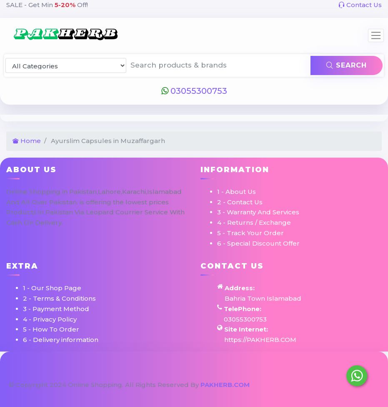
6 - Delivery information (60, 340)
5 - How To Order (51, 329)
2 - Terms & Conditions (59, 298)
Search (346, 65)
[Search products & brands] (218, 65)
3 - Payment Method (56, 309)
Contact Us (360, 5)
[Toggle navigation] (376, 35)
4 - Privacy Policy (50, 319)
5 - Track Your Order (250, 233)
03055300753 (194, 91)
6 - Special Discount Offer (258, 243)
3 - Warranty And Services (258, 212)
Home (27, 141)
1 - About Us (236, 192)
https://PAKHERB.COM (260, 340)
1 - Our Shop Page (52, 288)
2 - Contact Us (240, 202)
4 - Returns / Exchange (254, 222)
